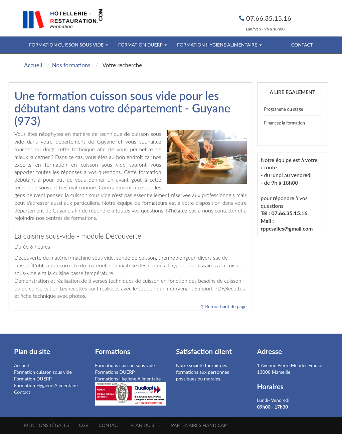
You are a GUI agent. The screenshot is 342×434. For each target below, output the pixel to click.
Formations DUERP (115, 372)
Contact (302, 45)
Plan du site (145, 425)
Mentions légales (46, 425)
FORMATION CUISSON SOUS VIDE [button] (68, 45)
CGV (84, 425)
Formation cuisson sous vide (43, 372)
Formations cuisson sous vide (125, 365)
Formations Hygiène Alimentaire (128, 378)
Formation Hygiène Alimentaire (46, 385)
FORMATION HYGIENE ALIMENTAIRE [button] (219, 45)
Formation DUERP (33, 378)
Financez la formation (284, 122)
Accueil (21, 365)
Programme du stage (283, 109)
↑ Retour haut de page (223, 306)
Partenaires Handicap (199, 425)
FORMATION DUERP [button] (142, 45)
